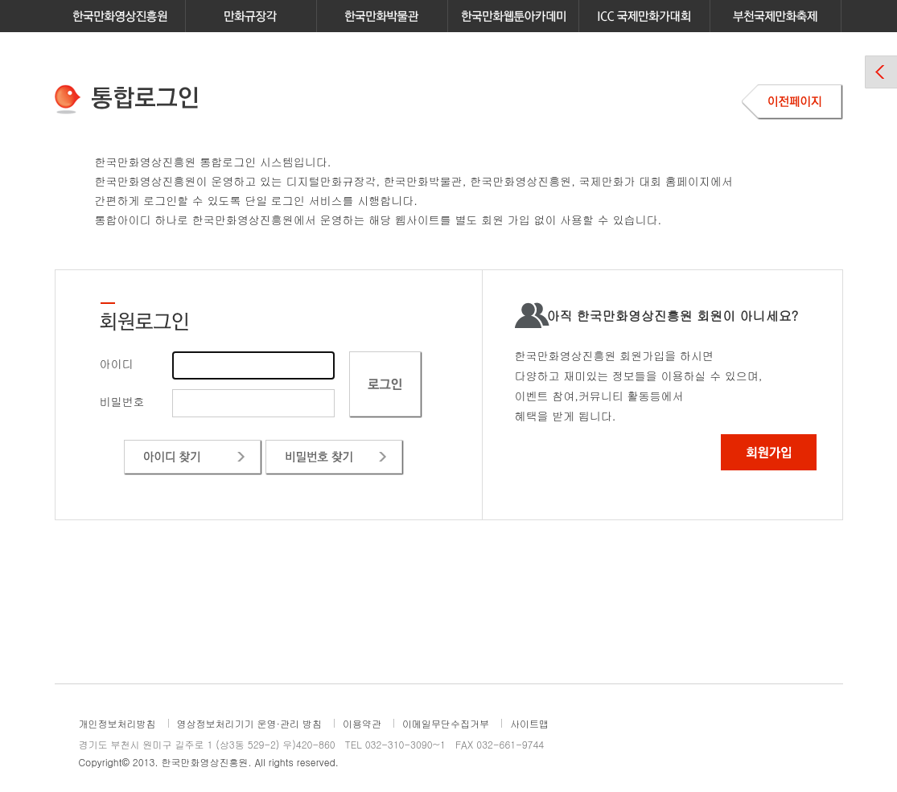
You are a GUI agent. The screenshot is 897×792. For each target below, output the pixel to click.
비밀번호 (122, 401)
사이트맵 (529, 723)
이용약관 (362, 723)
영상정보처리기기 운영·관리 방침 (250, 723)
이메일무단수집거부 (445, 723)
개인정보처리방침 (117, 723)
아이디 (117, 363)
